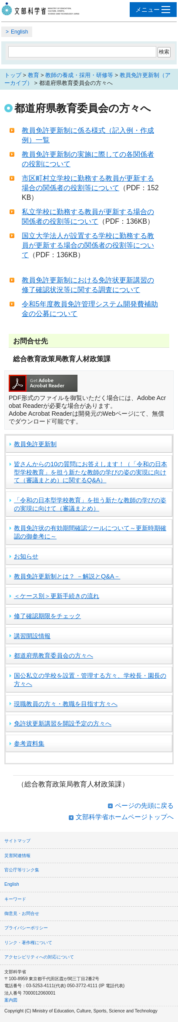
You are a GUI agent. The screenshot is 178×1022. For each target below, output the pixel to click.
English (19, 32)
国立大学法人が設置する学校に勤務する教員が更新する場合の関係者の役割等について (88, 245)
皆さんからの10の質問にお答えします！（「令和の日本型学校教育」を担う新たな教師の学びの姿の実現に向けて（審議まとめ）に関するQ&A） (90, 472)
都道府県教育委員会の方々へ (53, 655)
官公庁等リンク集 (21, 869)
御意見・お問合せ (21, 913)
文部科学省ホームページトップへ (125, 816)
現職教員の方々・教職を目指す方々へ (66, 703)
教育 (33, 75)
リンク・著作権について (28, 942)
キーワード (15, 899)
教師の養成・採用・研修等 (79, 75)
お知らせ (26, 556)
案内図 (10, 1000)
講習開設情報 (32, 635)
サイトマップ (17, 840)
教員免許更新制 (35, 443)
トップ (12, 75)
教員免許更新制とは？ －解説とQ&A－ (67, 576)
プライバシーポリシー (26, 927)
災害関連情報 (17, 855)
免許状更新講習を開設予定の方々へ (62, 723)
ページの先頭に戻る (144, 805)
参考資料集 (29, 743)
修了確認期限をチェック (47, 615)
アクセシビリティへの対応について (39, 957)
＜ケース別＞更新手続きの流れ (56, 595)
